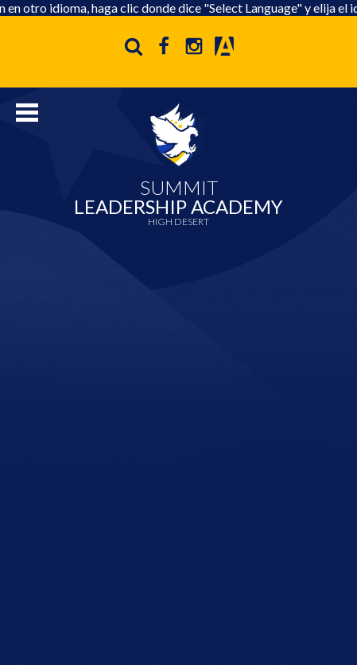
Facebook (163, 46)
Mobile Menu (27, 112)
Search (133, 46)
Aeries (224, 46)
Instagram (194, 46)
